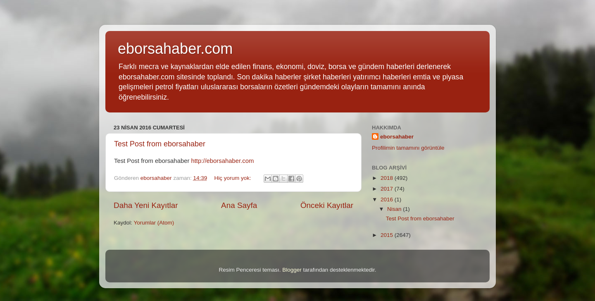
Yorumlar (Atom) (154, 223)
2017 (388, 189)
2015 (388, 235)
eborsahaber (397, 137)
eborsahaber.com (175, 48)
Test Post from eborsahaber (159, 144)
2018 (388, 178)
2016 (388, 199)
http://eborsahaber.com (222, 161)
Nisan (395, 209)
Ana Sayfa (239, 205)
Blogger (292, 270)
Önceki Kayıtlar (326, 205)
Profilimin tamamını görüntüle (408, 148)
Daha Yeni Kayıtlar (146, 205)
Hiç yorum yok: (233, 178)
